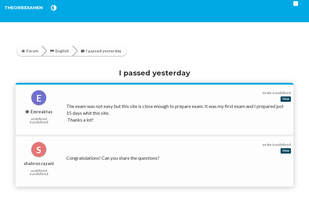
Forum (29, 51)
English (59, 51)
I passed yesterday (101, 51)
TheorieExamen (33, 14)
